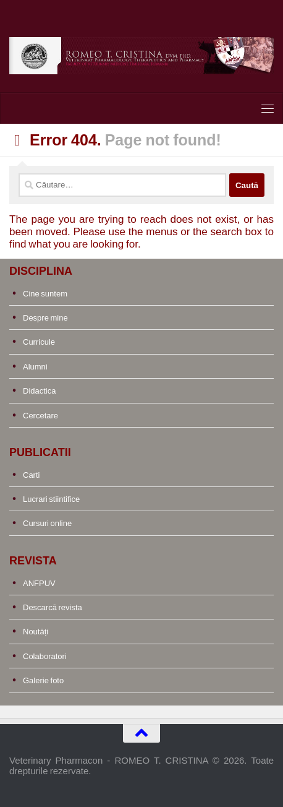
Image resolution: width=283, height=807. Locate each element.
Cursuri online (47, 523)
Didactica (39, 390)
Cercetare (40, 415)
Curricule (39, 342)
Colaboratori (45, 656)
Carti (31, 475)
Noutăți (35, 631)
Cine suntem (45, 293)
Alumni (35, 366)
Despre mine (45, 317)
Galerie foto (43, 680)
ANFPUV (39, 583)
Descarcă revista (52, 607)
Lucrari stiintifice (51, 499)
